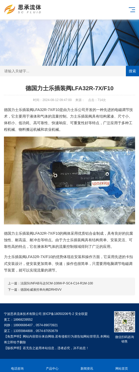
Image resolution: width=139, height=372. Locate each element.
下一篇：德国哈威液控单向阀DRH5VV (35, 289)
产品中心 (52, 365)
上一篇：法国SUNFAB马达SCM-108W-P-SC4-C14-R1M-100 (50, 283)
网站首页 (121, 365)
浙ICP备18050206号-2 (58, 314)
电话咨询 (17, 365)
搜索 (132, 71)
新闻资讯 (87, 365)
